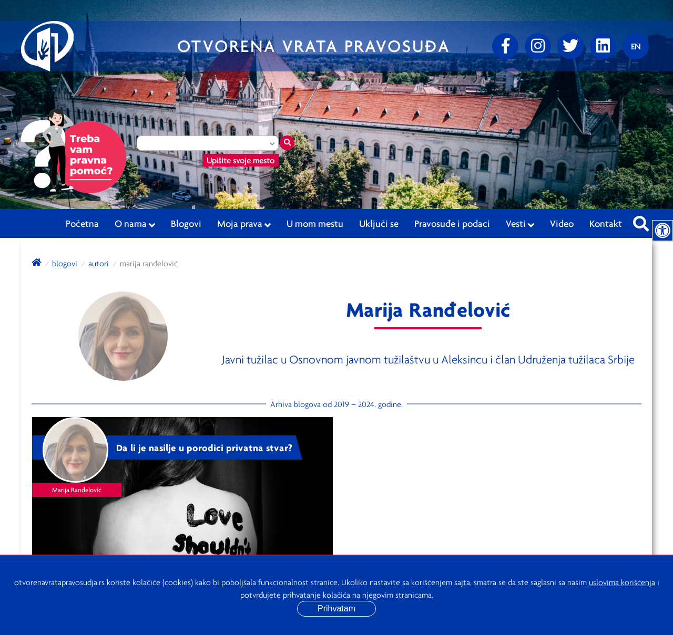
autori (98, 263)
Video (562, 223)
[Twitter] (570, 46)
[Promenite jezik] (636, 46)
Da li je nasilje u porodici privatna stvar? (204, 447)
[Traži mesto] (287, 143)
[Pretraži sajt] (641, 220)
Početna (82, 223)
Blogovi (186, 223)
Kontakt (605, 223)
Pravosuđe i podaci (452, 223)
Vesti (520, 223)
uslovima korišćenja (622, 582)
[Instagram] (538, 46)
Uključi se (379, 223)
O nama (135, 223)
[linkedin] (603, 46)
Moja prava (244, 223)
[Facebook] (505, 46)
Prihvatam (336, 608)
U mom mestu (315, 223)
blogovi (64, 263)
